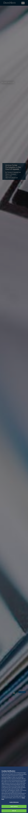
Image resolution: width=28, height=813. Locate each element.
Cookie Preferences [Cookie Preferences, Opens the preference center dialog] (14, 803)
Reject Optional (14, 808)
